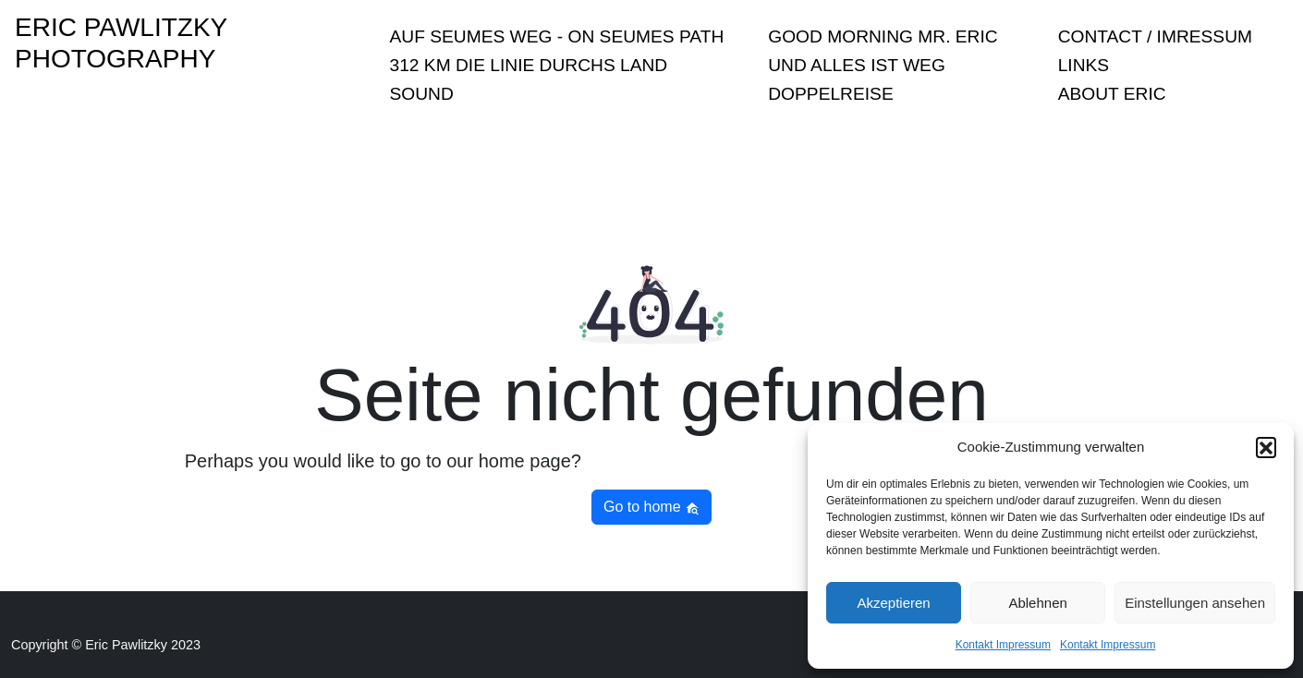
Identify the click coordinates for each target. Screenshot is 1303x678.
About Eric (1112, 93)
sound (422, 93)
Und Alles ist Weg (856, 65)
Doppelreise (830, 93)
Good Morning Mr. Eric (882, 36)
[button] (1266, 447)
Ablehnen (1037, 603)
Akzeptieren (893, 603)
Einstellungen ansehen (1195, 603)
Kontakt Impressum (1003, 644)
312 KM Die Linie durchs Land (529, 65)
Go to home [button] (651, 507)
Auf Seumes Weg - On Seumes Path (557, 36)
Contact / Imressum (1155, 36)
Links (1083, 65)
